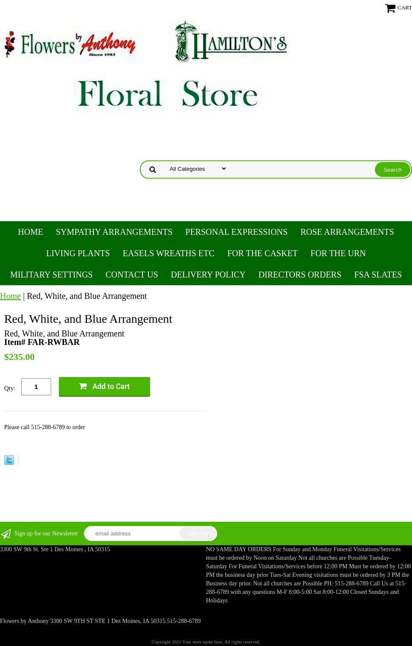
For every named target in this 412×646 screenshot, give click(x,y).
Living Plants (78, 253)
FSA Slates (378, 274)
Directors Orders (300, 274)
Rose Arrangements (347, 232)
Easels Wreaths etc (169, 253)
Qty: (10, 388)
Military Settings (51, 274)
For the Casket (262, 253)
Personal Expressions (237, 232)
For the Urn (338, 253)
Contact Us (131, 274)
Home (30, 232)
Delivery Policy (208, 274)
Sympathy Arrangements (114, 232)
